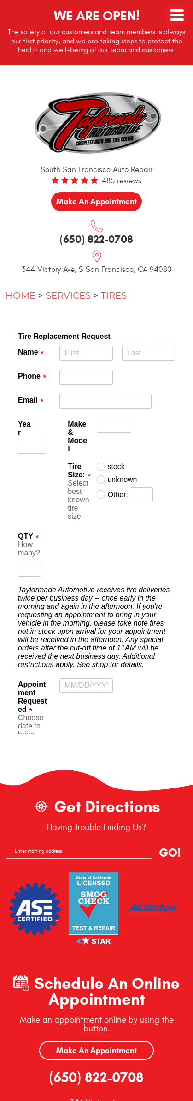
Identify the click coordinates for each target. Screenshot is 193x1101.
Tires (114, 296)
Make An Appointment (96, 1050)
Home (20, 296)
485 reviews (121, 181)
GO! (170, 853)
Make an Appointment (96, 201)
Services (68, 296)
